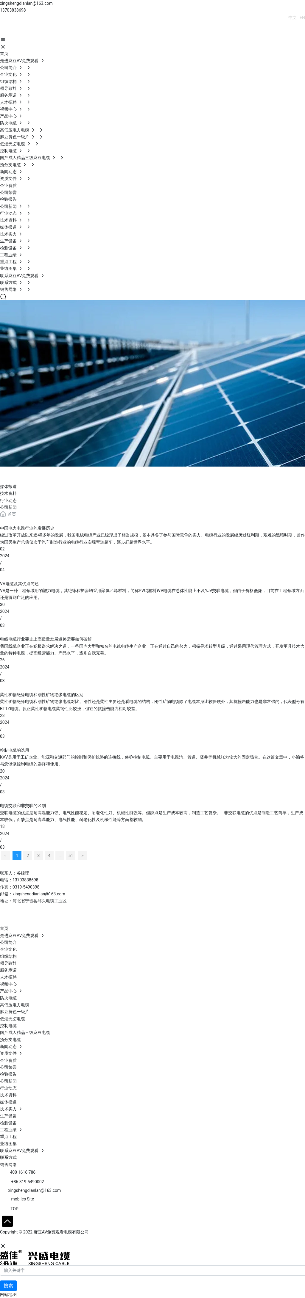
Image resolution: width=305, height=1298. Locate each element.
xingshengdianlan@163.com (26, 3)
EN (302, 17)
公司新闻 (8, 507)
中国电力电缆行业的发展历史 (27, 528)
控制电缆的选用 (14, 750)
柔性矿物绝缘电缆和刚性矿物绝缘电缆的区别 (41, 694)
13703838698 (13, 10)
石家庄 (44, 1239)
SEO (58, 1239)
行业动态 (8, 500)
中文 (292, 17)
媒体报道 (8, 486)
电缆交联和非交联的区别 (23, 805)
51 (71, 855)
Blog (12, 474)
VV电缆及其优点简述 (19, 583)
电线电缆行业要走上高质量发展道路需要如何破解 (46, 639)
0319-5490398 (26, 887)
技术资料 (8, 493)
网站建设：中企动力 (19, 1239)
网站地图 (8, 1294)
